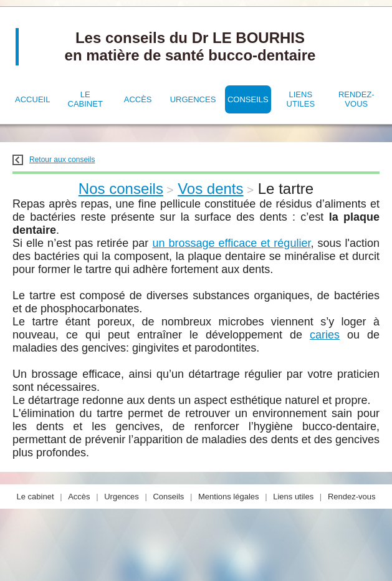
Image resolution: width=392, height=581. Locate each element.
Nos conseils (121, 188)
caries (325, 335)
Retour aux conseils (53, 159)
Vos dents (210, 188)
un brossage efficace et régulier (231, 243)
